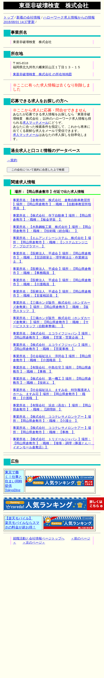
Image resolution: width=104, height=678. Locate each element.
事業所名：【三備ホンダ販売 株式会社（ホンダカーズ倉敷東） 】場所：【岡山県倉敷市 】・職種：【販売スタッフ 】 (51, 306)
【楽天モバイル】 (18, 518)
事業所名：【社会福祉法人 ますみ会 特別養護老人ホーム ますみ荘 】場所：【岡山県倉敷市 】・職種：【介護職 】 (51, 394)
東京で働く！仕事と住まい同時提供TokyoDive (13, 481)
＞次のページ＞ (34, 542)
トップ (8, 17)
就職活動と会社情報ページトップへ (38, 538)
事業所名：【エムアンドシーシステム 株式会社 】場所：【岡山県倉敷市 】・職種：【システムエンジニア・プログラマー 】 (52, 242)
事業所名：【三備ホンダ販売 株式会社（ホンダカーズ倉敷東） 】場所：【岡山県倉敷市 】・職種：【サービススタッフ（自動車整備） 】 (51, 322)
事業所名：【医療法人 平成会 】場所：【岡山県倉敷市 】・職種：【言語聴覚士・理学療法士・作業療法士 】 (52, 257)
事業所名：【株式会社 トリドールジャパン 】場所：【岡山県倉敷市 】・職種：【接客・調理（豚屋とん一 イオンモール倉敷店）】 (53, 443)
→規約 (12, 160)
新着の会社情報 (28, 17)
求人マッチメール (35, 122)
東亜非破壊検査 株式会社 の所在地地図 (42, 74)
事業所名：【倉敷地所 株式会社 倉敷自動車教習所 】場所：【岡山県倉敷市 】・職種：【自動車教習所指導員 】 (52, 204)
